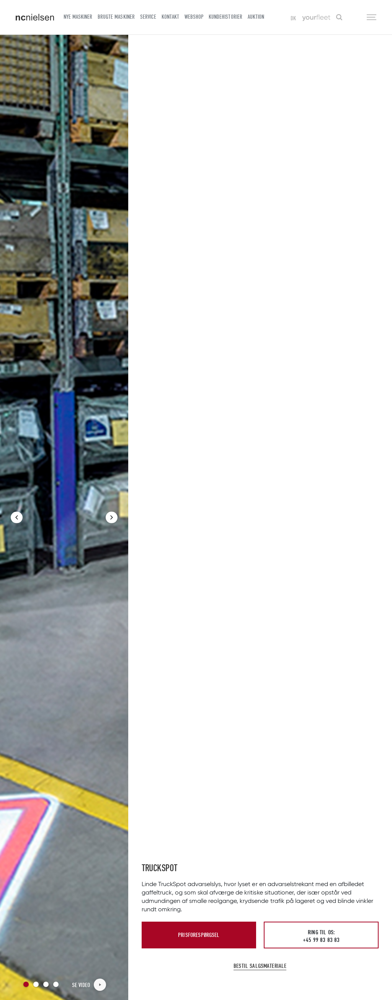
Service (148, 16)
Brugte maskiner (116, 16)
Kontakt (170, 16)
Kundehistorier (225, 16)
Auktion (256, 16)
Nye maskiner (78, 16)
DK (293, 18)
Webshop (194, 16)
